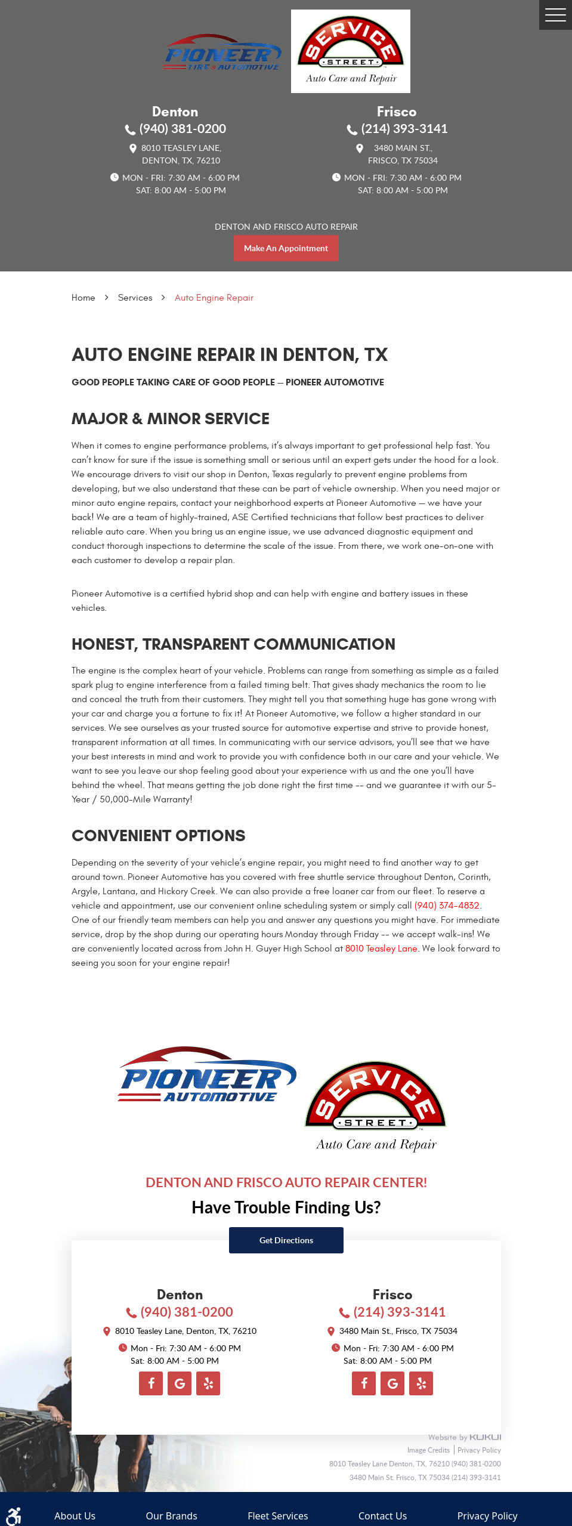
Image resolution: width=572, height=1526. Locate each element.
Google (179, 1383)
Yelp (208, 1383)
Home (83, 297)
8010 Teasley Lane (381, 948)
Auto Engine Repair (214, 297)
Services (135, 297)
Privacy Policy (479, 1449)
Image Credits (429, 1449)
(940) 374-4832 (447, 905)
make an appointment (286, 248)
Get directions (286, 1240)
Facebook (151, 1383)
